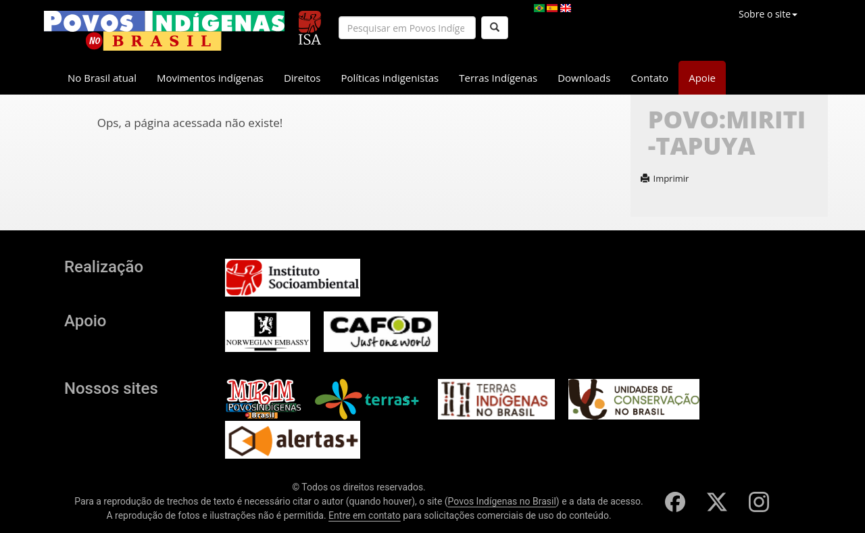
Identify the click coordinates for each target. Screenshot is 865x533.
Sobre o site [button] (768, 13)
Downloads (584, 77)
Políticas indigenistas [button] (390, 77)
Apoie (702, 77)
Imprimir (665, 178)
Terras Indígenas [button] (498, 77)
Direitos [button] (302, 77)
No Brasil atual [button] (102, 77)
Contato (649, 77)
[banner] (164, 31)
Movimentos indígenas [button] (210, 77)
